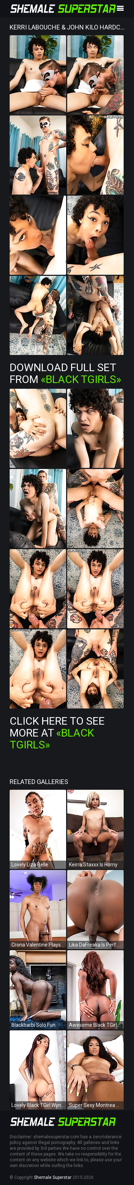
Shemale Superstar (52, 1177)
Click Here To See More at (57, 733)
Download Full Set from (65, 373)
